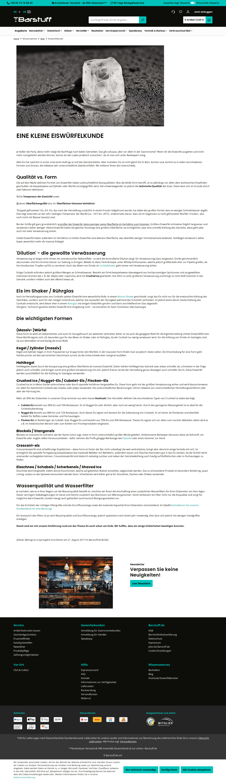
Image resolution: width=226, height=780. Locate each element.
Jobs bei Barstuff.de (159, 646)
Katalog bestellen (23, 642)
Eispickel (127, 438)
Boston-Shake (124, 296)
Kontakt (85, 678)
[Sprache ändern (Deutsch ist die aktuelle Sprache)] (18, 11)
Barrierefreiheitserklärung (162, 634)
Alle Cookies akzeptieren (197, 769)
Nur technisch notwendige (141, 769)
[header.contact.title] (173, 11)
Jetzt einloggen (203, 12)
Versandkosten (89, 694)
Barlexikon (154, 670)
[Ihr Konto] (188, 11)
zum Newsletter (141, 583)
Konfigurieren (169, 769)
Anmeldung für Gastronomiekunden (100, 630)
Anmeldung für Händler (94, 634)
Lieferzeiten (87, 686)
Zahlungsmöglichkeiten (26, 654)
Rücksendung (88, 690)
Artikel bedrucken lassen (27, 630)
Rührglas (72, 303)
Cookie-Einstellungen (159, 650)
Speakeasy (86, 638)
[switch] (193, 3)
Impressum (154, 642)
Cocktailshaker (107, 265)
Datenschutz (155, 638)
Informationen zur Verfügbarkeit (98, 682)
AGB (150, 630)
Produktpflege (21, 650)
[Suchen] (142, 19)
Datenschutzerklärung (24, 777)
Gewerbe (176, 2)
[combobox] (114, 19)
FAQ (83, 674)
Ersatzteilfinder (22, 638)
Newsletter (19, 646)
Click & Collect (21, 670)
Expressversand (89, 670)
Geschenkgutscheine (25, 634)
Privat (207, 2)
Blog (150, 674)
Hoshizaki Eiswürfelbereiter (163, 678)
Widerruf (86, 698)
